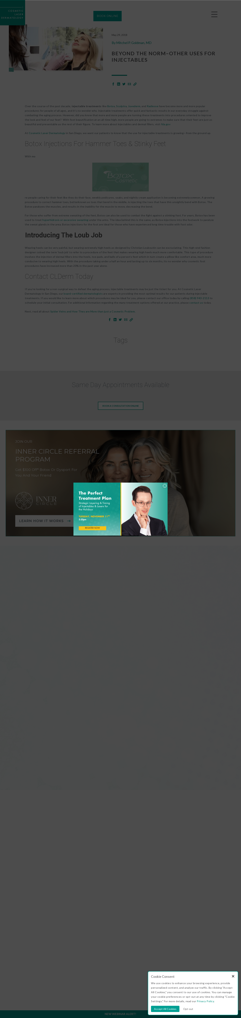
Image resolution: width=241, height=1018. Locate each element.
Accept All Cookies (165, 1008)
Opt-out (188, 1008)
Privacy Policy (205, 1001)
